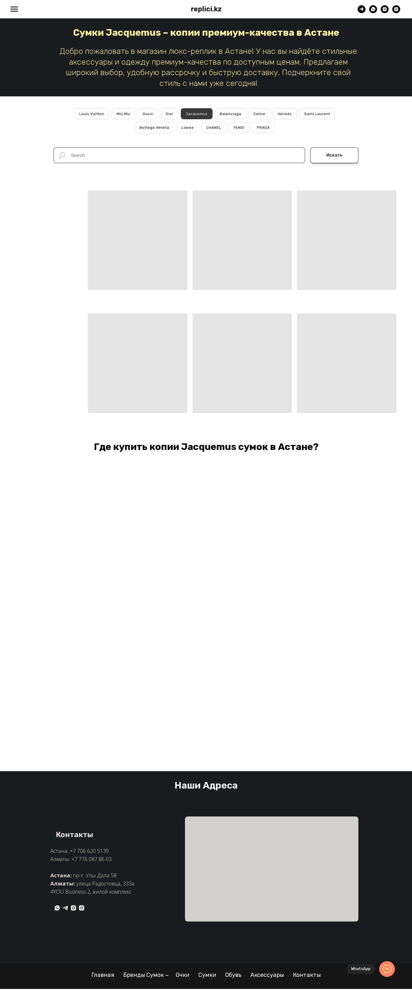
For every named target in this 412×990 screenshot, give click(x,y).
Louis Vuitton (89, 114)
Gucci (146, 114)
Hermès (286, 114)
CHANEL (214, 128)
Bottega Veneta (153, 128)
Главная (102, 975)
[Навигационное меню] (14, 9)
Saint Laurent (319, 114)
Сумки (207, 975)
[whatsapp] (373, 11)
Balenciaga (231, 114)
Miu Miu (122, 114)
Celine (260, 114)
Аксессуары (267, 975)
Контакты (307, 975)
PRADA (264, 128)
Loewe (188, 128)
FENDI (240, 128)
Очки (182, 975)
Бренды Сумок (143, 975)
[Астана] (385, 11)
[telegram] (361, 11)
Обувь (233, 975)
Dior (169, 114)
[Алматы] (396, 11)
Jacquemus (196, 114)
